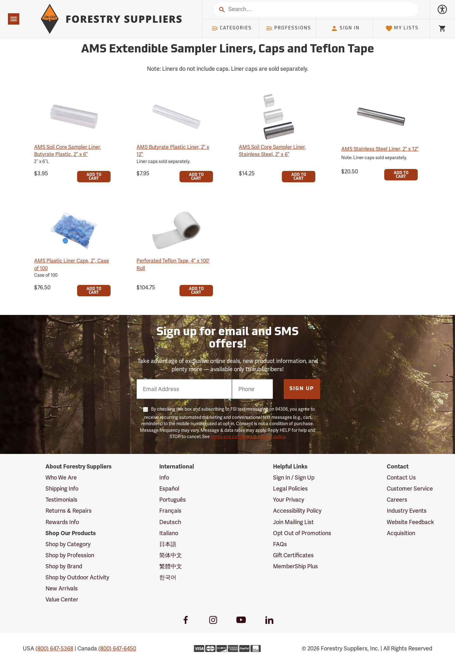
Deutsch (170, 522)
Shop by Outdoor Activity (77, 577)
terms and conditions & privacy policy (248, 436)
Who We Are (61, 477)
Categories (231, 28)
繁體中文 (170, 566)
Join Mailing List (293, 522)
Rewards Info (62, 522)
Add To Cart (94, 177)
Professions (288, 28)
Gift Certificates (293, 555)
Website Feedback (410, 522)
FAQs (280, 544)
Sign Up (301, 388)
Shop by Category (68, 544)
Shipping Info (62, 488)
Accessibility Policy (297, 510)
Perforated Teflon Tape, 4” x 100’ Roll (172, 264)
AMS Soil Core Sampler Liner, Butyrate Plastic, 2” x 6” (67, 151)
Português (172, 499)
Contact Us (401, 477)
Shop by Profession (70, 555)
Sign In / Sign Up (293, 477)
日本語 (167, 544)
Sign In (345, 28)
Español (169, 488)
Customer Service (410, 488)
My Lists (402, 28)
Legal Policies (290, 488)
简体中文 (170, 555)
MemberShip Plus (295, 566)
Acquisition (401, 533)
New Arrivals (62, 588)
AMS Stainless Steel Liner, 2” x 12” (380, 149)
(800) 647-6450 (117, 648)
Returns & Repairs (69, 510)
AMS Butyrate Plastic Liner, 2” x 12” (172, 151)
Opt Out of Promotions (302, 533)
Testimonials (61, 499)
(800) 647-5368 (54, 648)
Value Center (62, 599)
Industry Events (407, 510)
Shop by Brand (64, 566)
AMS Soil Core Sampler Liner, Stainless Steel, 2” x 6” (272, 151)
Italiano (168, 533)
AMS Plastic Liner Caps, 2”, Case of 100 (71, 264)
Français (170, 510)
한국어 (167, 577)
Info (164, 477)
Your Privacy (288, 499)
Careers (397, 499)
